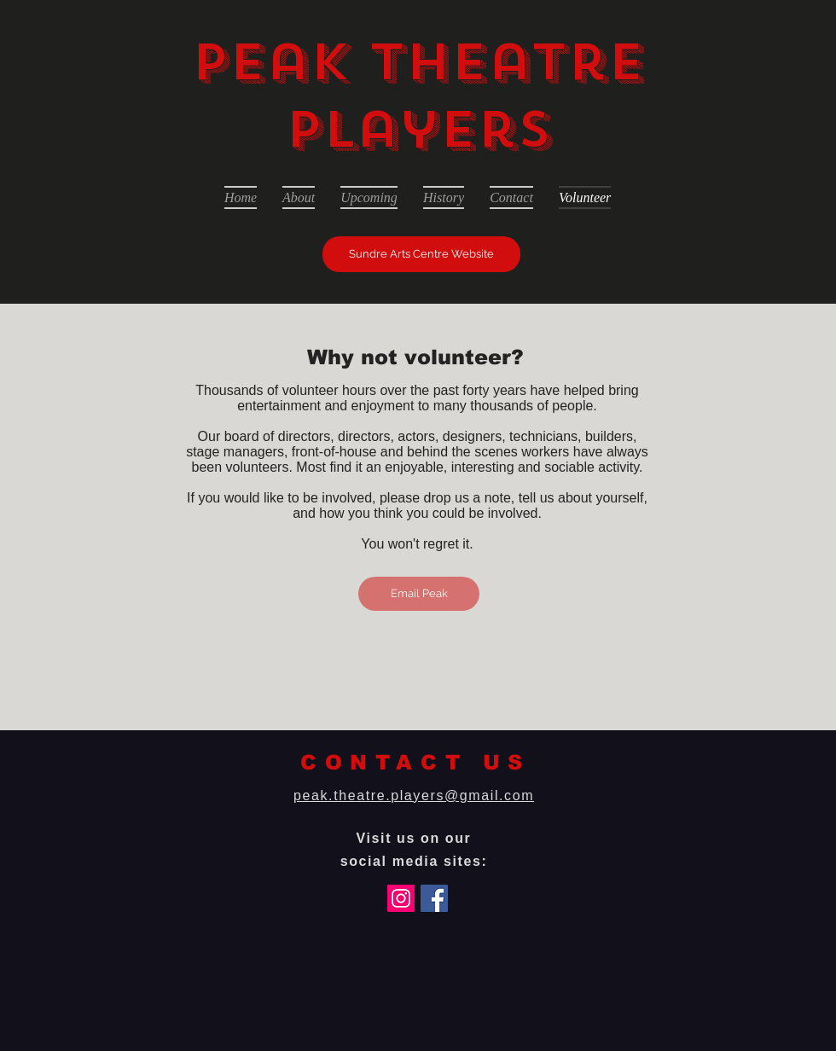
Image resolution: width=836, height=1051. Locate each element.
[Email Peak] (418, 594)
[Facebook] (434, 898)
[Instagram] (401, 898)
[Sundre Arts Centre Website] (421, 254)
